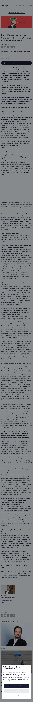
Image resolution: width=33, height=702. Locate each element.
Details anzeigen (16, 695)
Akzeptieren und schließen (16, 686)
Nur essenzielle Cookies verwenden (16, 691)
